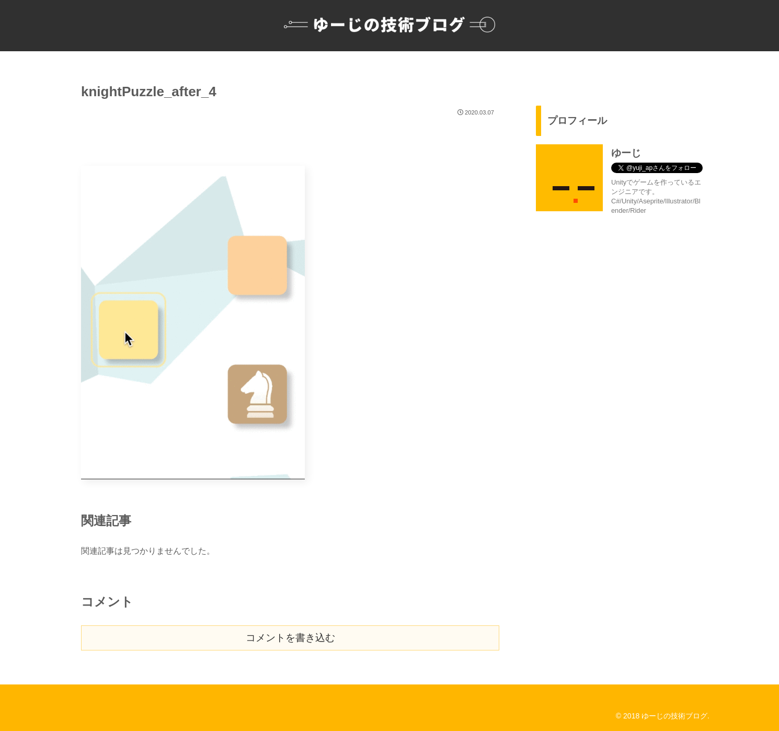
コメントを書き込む (290, 637)
